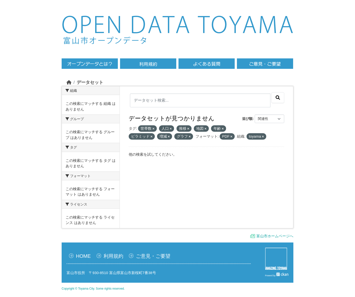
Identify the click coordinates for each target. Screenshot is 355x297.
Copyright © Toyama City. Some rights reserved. (93, 288)
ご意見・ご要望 (153, 256)
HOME (83, 256)
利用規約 (113, 256)
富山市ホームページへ (274, 236)
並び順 (247, 119)
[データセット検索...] (200, 100)
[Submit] (277, 97)
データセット (90, 82)
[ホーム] (69, 82)
